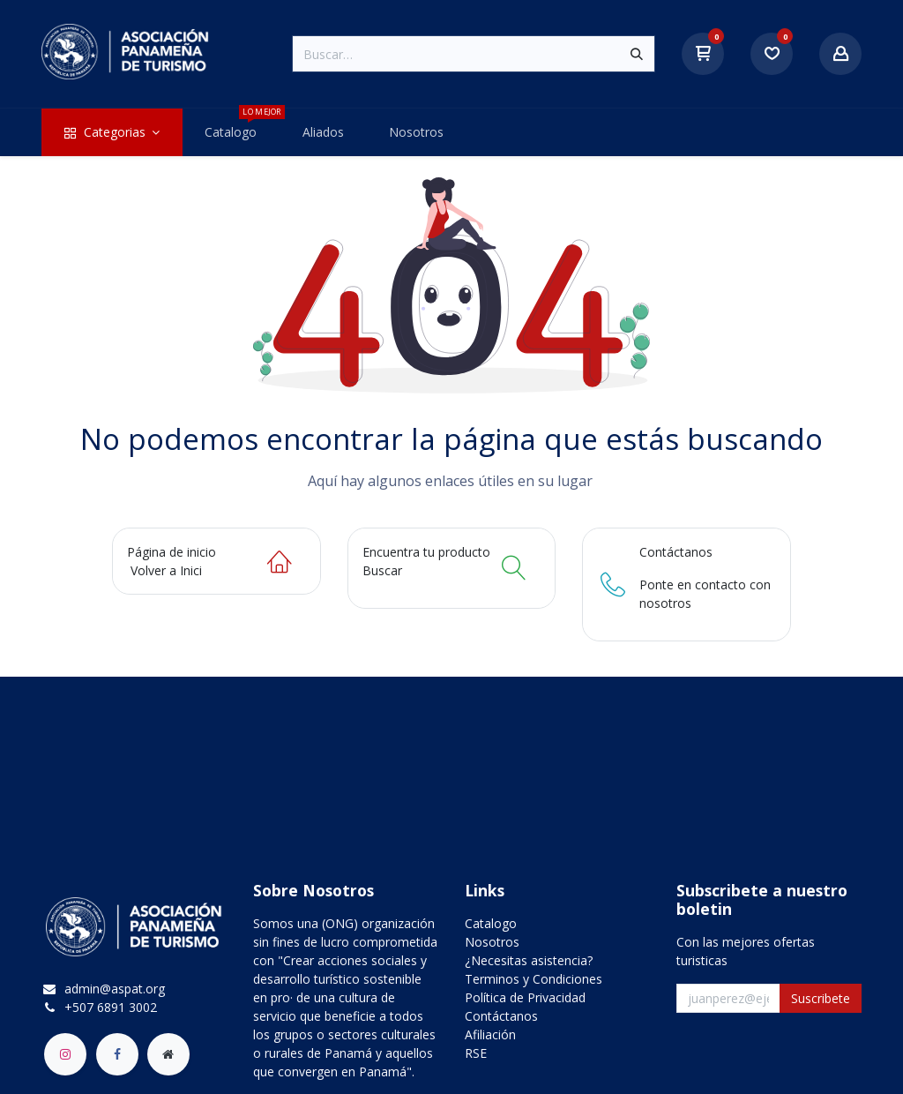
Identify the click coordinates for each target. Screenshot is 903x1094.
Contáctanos (501, 1016)
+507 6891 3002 (110, 1007)
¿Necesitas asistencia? (529, 960)
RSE (476, 1053)
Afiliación (490, 1034)
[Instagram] (65, 1054)
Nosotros (492, 941)
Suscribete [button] (820, 998)
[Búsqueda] (636, 53)
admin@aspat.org (114, 988)
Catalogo (491, 923)
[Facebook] (117, 1054)
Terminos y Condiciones (533, 978)
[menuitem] (112, 132)
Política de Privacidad (525, 997)
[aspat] (168, 1054)
